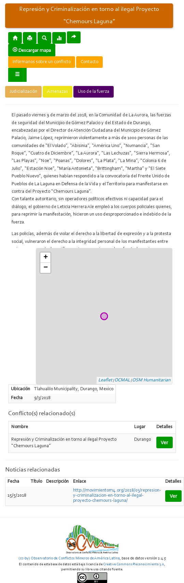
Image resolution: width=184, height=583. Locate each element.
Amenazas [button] (57, 91)
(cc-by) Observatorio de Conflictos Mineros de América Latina (69, 558)
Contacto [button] (89, 62)
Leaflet (105, 380)
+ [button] (45, 257)
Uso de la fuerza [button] (93, 91)
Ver (164, 442)
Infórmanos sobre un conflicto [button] (42, 62)
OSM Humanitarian (151, 380)
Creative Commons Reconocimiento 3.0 (133, 564)
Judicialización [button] (23, 91)
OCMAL (122, 380)
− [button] (45, 268)
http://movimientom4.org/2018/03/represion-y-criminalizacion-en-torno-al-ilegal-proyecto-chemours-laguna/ (117, 495)
